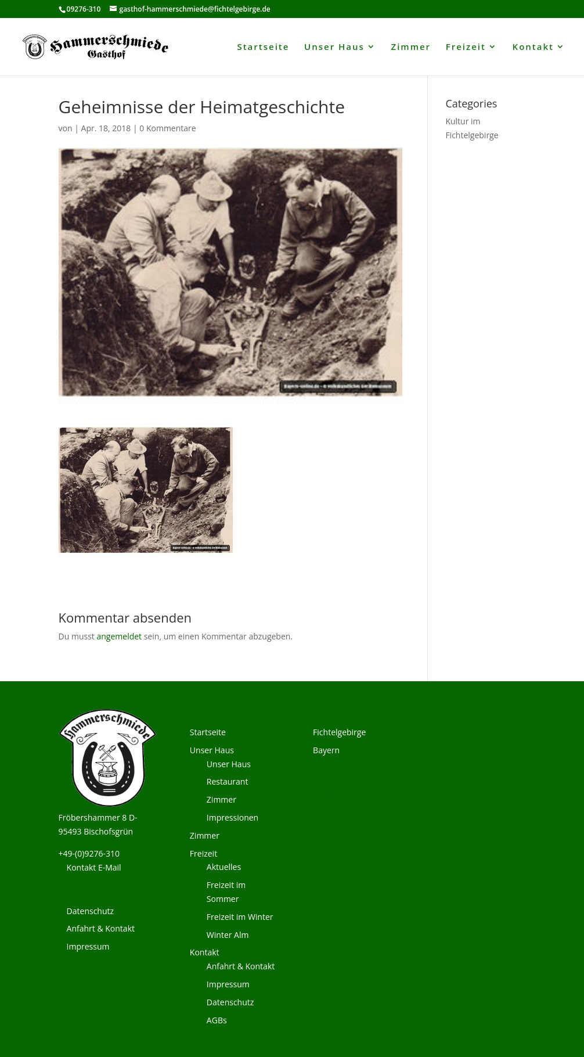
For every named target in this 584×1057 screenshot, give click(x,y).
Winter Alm (228, 934)
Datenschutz (90, 910)
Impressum (88, 946)
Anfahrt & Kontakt (101, 928)
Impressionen (232, 817)
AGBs (217, 1020)
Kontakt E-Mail (94, 867)
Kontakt (533, 47)
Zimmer (411, 47)
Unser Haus (334, 47)
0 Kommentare (167, 128)
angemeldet (119, 636)
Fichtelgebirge (339, 732)
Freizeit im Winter (240, 916)
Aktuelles (224, 866)
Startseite (263, 47)
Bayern (326, 750)
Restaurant (227, 781)
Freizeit (466, 47)
